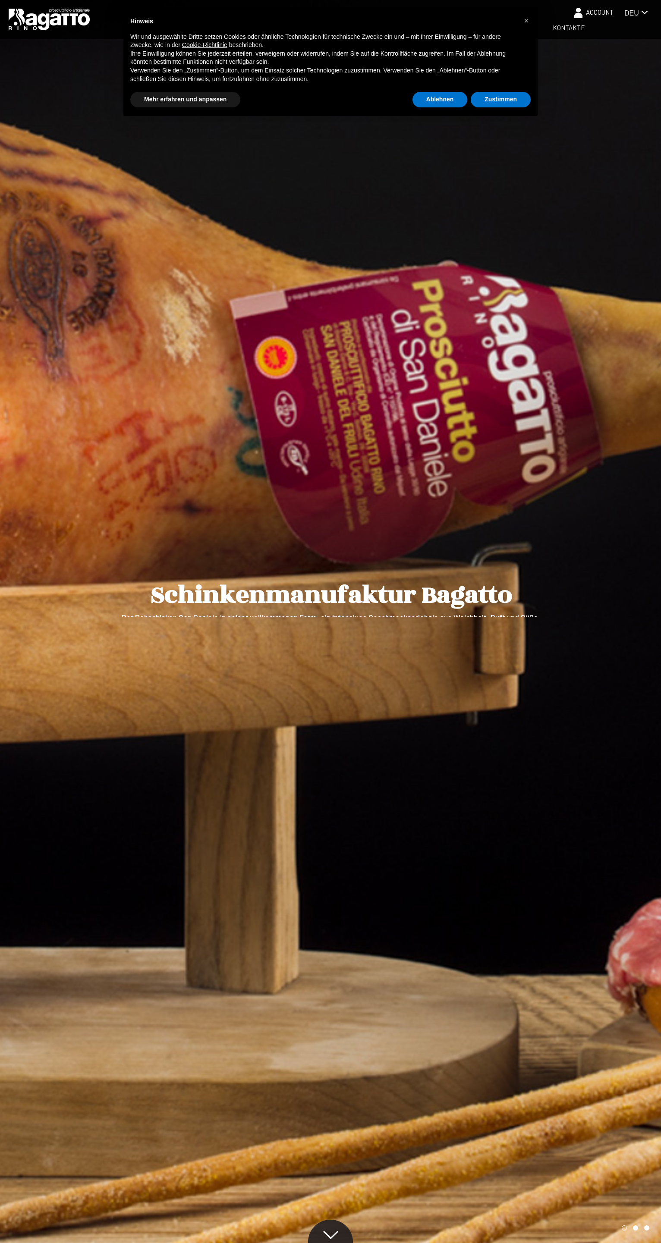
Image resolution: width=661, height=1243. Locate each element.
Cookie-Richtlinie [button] (204, 44)
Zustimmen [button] (501, 99)
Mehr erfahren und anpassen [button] (185, 99)
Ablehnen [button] (440, 99)
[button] (624, 1228)
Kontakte (569, 27)
